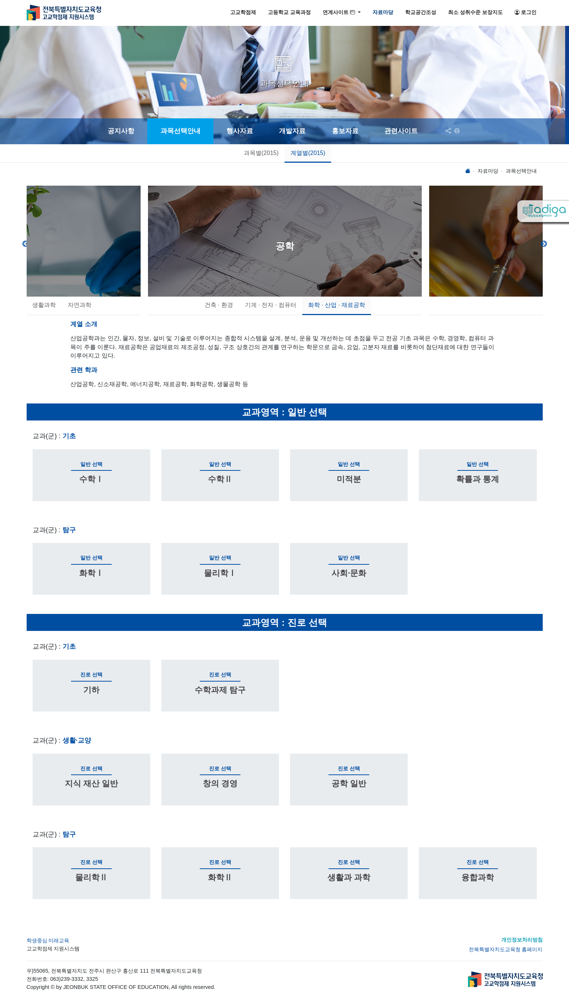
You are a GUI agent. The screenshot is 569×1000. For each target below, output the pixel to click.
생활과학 (44, 305)
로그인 (526, 12)
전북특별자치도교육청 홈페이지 (506, 949)
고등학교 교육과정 (289, 12)
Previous (25, 244)
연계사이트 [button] (340, 12)
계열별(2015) (307, 153)
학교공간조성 (420, 12)
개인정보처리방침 (522, 940)
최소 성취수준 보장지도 (475, 12)
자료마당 (383, 12)
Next (544, 244)
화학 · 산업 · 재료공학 (336, 305)
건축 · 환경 (218, 305)
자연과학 (79, 305)
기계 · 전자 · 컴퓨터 (270, 305)
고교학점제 (243, 12)
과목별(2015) (261, 153)
